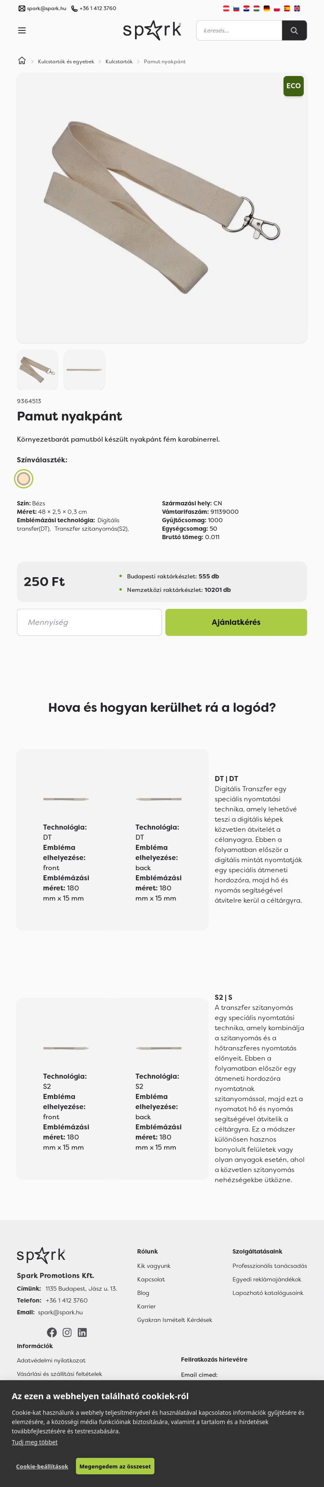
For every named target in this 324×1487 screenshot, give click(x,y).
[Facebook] (52, 1332)
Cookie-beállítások (42, 1466)
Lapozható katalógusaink (267, 1293)
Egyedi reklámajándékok (266, 1279)
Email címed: (199, 1374)
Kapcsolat (151, 1279)
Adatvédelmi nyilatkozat (51, 1360)
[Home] (22, 61)
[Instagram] (67, 1332)
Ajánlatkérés (236, 622)
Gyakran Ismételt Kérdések (174, 1320)
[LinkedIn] (82, 1332)
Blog (143, 1293)
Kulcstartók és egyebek (66, 61)
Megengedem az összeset (115, 1466)
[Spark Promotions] (152, 30)
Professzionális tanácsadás (269, 1266)
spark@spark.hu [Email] (60, 1312)
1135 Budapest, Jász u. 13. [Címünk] (81, 1288)
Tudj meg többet (35, 1442)
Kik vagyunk (153, 1266)
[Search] (294, 30)
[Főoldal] (67, 1255)
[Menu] (22, 30)
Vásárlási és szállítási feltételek (59, 1374)
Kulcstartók (119, 61)
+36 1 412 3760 (98, 8)
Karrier (146, 1306)
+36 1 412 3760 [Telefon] (67, 1300)
